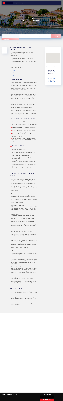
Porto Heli (14, 73)
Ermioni (13, 70)
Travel (27, 3)
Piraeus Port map (20, 59)
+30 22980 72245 (51, 74)
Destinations (6, 43)
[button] (53, 57)
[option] (31, 18)
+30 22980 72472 (51, 81)
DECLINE (46, 397)
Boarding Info (22, 3)
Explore (16, 3)
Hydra (13, 75)
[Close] (61, 397)
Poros (13, 72)
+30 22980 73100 (51, 71)
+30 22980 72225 (51, 78)
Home (2, 43)
